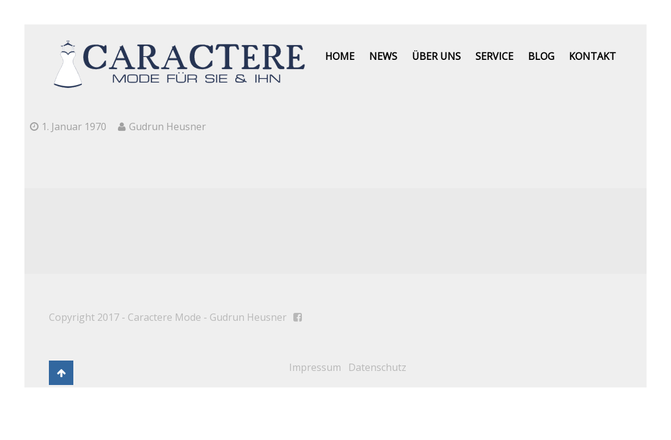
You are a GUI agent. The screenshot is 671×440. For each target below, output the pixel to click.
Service (494, 56)
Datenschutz (377, 367)
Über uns (436, 56)
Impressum (315, 367)
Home (339, 56)
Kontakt (592, 56)
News (383, 56)
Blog (541, 56)
